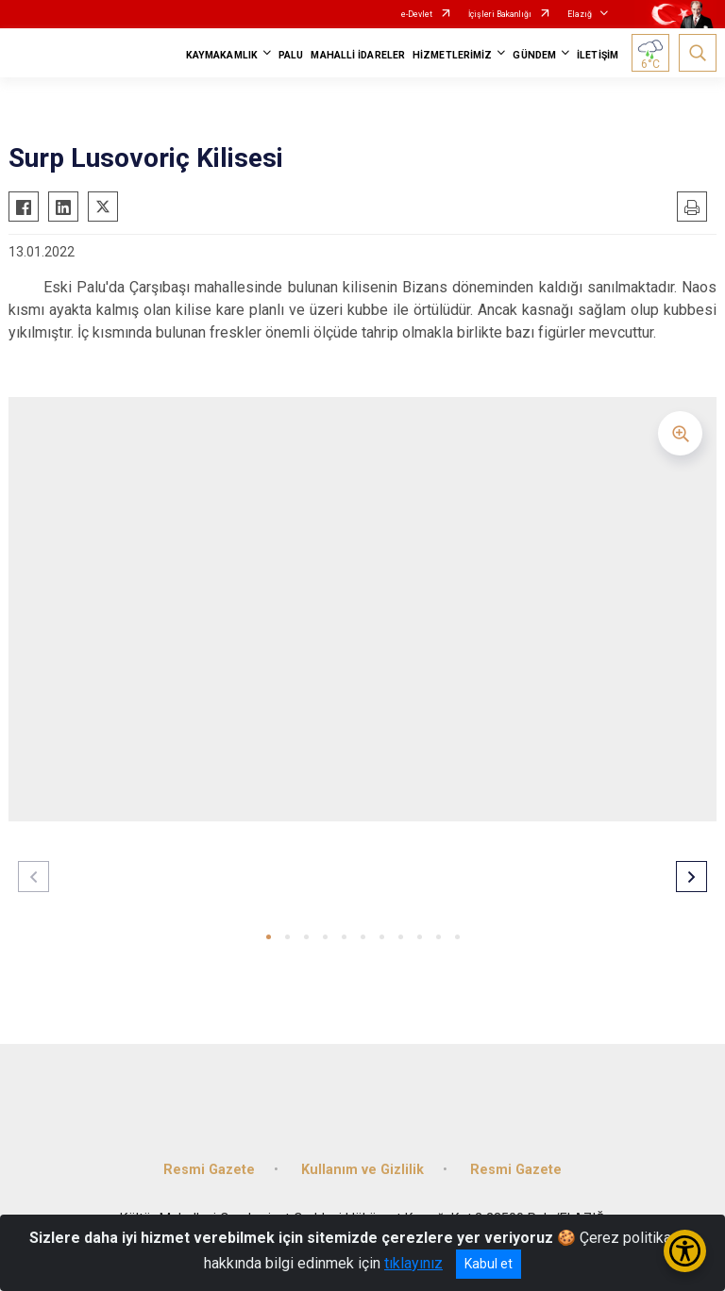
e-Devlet (416, 14)
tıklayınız (413, 1263)
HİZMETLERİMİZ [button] (452, 55)
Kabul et (488, 1263)
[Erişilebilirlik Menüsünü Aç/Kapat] (685, 1251)
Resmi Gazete (209, 1170)
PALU (290, 55)
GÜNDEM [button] (534, 55)
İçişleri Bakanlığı (499, 14)
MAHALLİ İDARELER (358, 55)
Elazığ (579, 14)
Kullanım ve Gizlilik (362, 1170)
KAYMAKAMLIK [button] (222, 55)
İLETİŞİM (597, 55)
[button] (268, 937)
